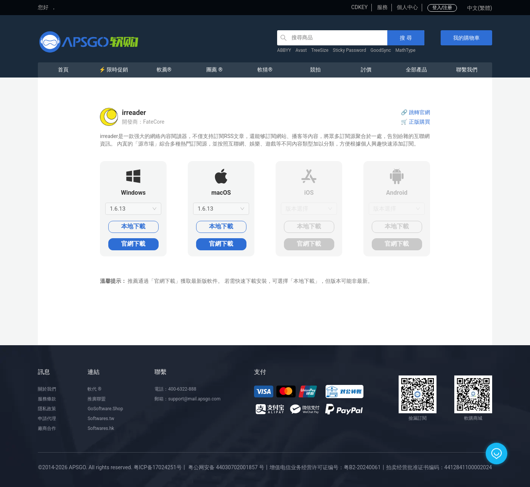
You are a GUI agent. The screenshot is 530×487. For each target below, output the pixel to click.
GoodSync (381, 50)
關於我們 (47, 389)
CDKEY (359, 7)
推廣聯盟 (96, 399)
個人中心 (407, 7)
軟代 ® (94, 389)
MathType (405, 50)
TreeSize (320, 50)
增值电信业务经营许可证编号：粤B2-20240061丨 (328, 467)
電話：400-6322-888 (175, 389)
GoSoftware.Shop (105, 408)
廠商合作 (47, 428)
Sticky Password (349, 50)
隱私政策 (47, 408)
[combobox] (133, 209)
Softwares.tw (100, 418)
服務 (382, 7)
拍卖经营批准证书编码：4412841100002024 (439, 467)
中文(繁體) (479, 8)
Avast (301, 50)
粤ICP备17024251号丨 (160, 467)
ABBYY (284, 50)
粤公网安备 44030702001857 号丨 (229, 467)
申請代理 (47, 418)
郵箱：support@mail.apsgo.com (187, 399)
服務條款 (47, 399)
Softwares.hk (100, 428)
